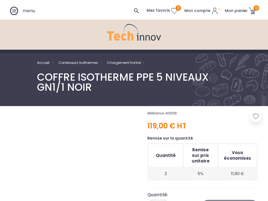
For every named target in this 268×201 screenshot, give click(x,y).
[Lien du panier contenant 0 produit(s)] (240, 10)
